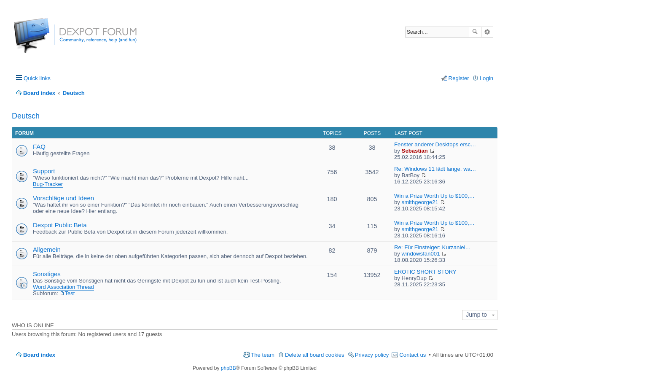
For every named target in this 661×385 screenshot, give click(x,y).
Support (44, 171)
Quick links (37, 78)
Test (70, 293)
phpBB (228, 368)
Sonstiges (47, 273)
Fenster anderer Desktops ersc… (435, 144)
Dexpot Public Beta (60, 225)
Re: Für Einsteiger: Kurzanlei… (432, 247)
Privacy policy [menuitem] (372, 355)
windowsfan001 (421, 253)
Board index (39, 355)
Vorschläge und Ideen (63, 198)
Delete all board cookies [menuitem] (314, 355)
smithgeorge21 (420, 202)
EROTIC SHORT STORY (425, 272)
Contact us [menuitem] (412, 355)
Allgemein (47, 249)
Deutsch (26, 116)
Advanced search (487, 32)
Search (475, 32)
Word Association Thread (63, 287)
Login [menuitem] (486, 78)
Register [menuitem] (459, 78)
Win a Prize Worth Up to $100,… (434, 196)
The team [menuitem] (262, 355)
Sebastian (415, 151)
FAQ (39, 146)
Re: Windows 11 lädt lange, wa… (435, 169)
